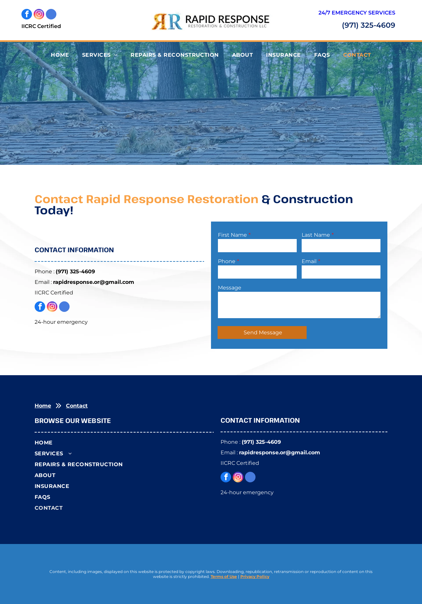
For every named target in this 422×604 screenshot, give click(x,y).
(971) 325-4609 (368, 25)
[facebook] (26, 15)
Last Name (316, 235)
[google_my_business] (51, 15)
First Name (232, 235)
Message (229, 288)
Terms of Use (224, 576)
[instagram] (39, 15)
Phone (226, 261)
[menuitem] (59, 55)
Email (309, 261)
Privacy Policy (254, 576)
